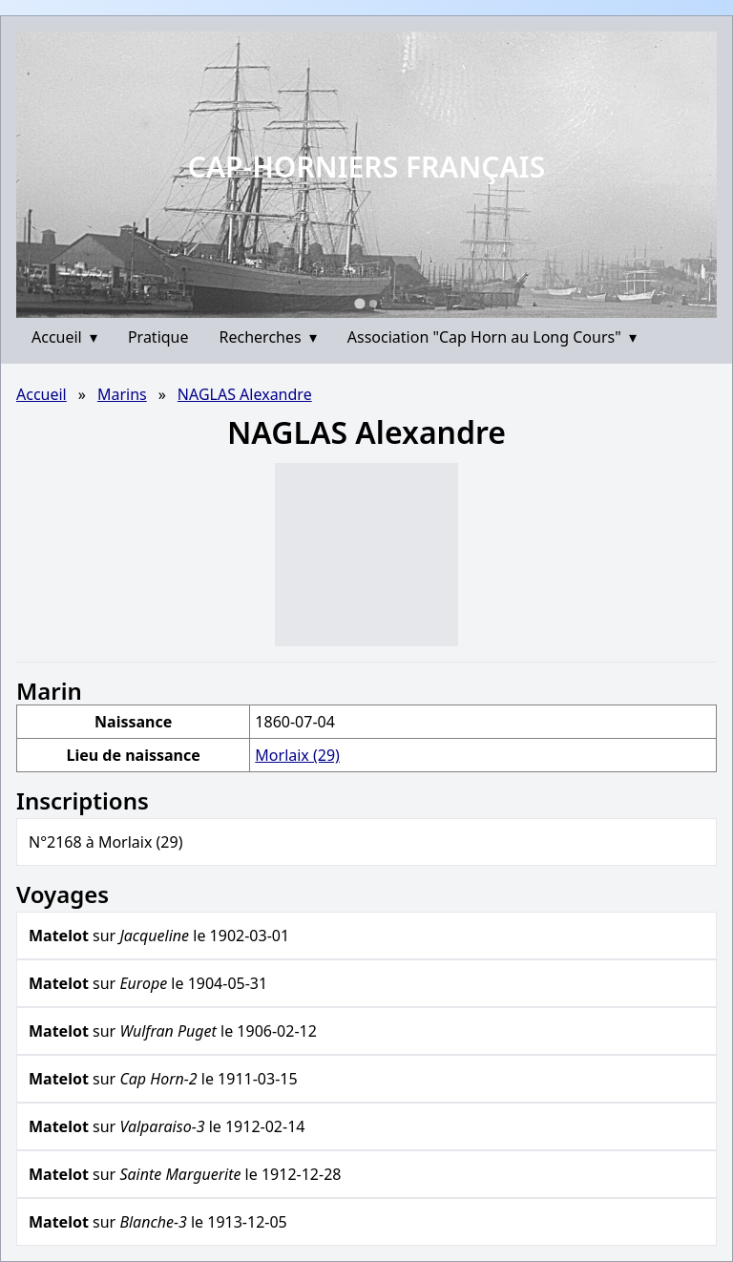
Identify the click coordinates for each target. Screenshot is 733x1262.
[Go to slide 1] (359, 303)
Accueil (64, 336)
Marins (122, 394)
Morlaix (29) (297, 755)
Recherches (268, 336)
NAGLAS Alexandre (245, 394)
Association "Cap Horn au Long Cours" (492, 336)
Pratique (158, 336)
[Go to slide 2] (373, 303)
